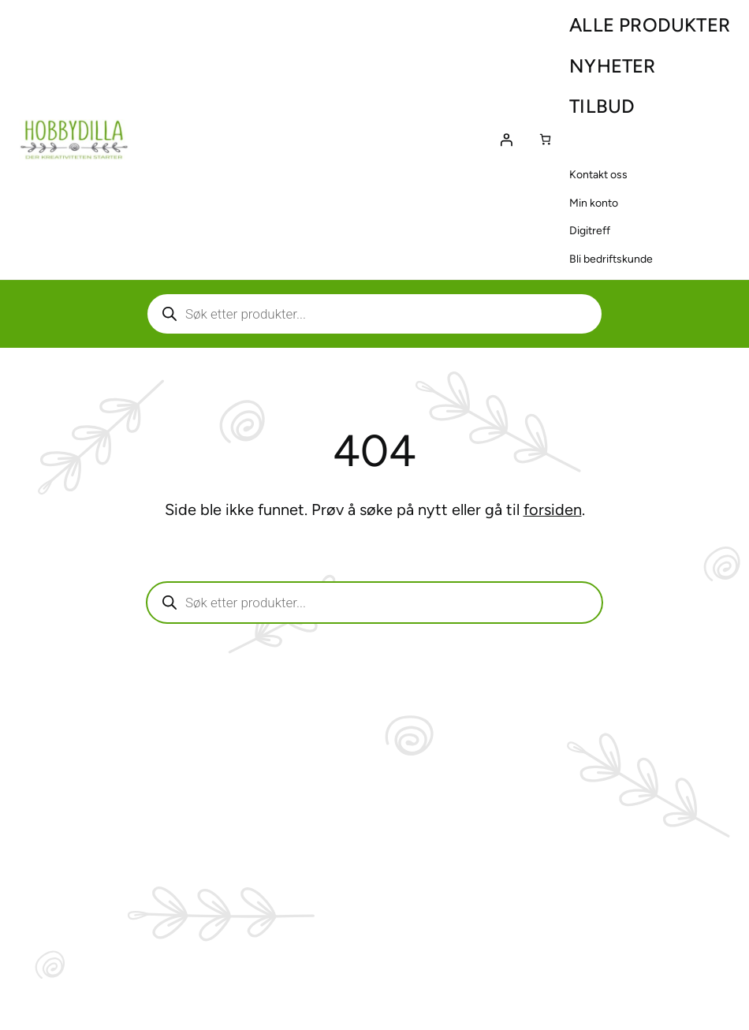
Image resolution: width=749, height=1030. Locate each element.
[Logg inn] (506, 140)
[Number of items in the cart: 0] (545, 139)
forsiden (553, 509)
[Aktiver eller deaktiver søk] (374, 314)
